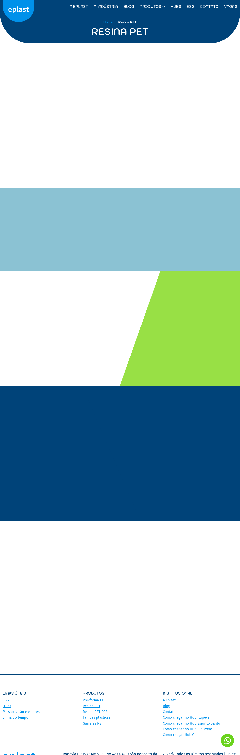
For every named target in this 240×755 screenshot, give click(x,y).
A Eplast (79, 6)
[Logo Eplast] (19, 6)
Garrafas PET (93, 723)
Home (108, 22)
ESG (191, 6)
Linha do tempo (16, 717)
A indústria (106, 6)
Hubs (176, 6)
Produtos (150, 6)
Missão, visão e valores (22, 711)
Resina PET (92, 706)
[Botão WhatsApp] (226, 739)
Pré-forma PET (94, 700)
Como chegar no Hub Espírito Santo (192, 723)
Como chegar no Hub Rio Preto (188, 728)
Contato (209, 6)
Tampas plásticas (97, 717)
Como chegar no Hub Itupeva (187, 717)
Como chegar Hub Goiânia (184, 734)
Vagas (230, 6)
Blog (129, 6)
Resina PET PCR (95, 711)
